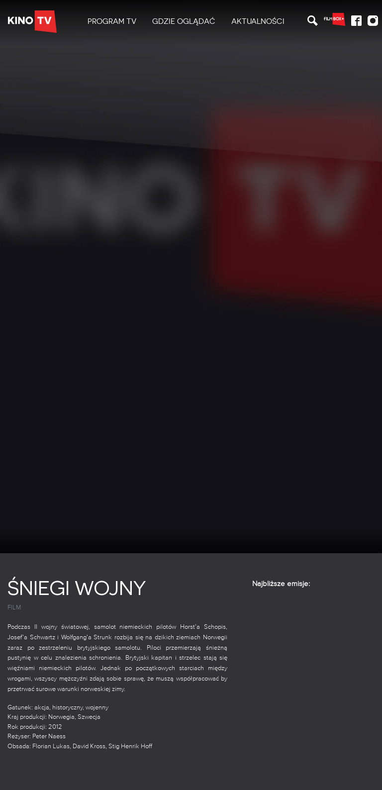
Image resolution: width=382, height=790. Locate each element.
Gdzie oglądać (183, 21)
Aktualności (258, 21)
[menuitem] (112, 21)
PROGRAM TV (112, 21)
